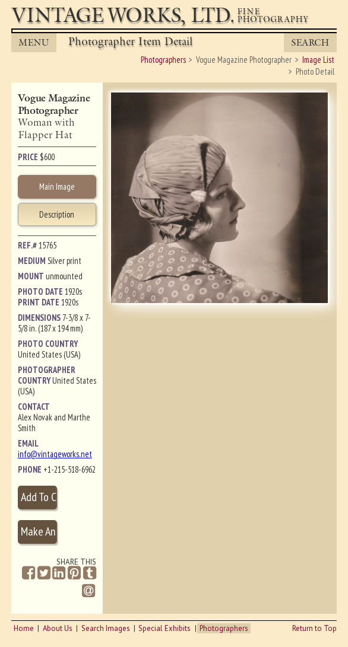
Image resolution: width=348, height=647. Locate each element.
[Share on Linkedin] (58, 573)
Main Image (57, 186)
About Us (57, 628)
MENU (33, 42)
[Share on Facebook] (28, 573)
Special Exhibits (164, 628)
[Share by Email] (88, 592)
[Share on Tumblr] (89, 573)
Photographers (224, 628)
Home (24, 628)
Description (56, 214)
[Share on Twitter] (43, 573)
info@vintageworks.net (55, 454)
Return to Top (314, 628)
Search (310, 42)
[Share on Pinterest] (74, 573)
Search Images (105, 628)
